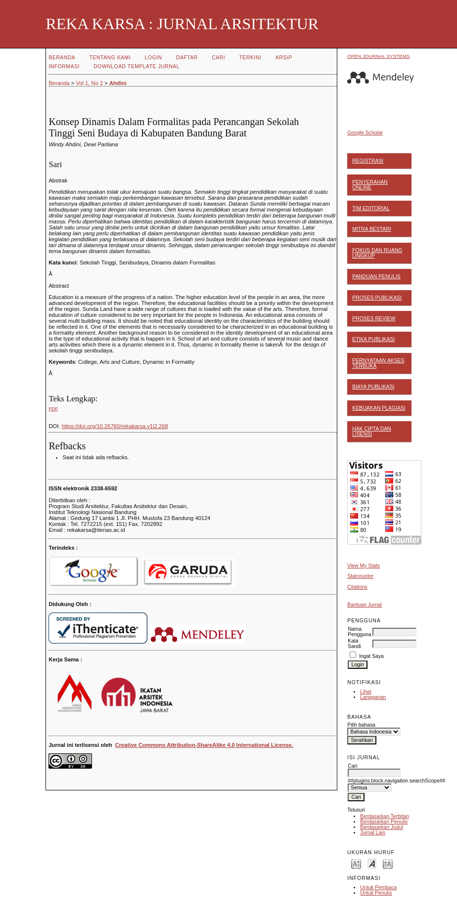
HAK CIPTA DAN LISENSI (371, 431)
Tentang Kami (110, 57)
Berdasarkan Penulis (384, 822)
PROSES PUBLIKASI (377, 298)
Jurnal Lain (372, 832)
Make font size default (372, 863)
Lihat (365, 692)
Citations (357, 587)
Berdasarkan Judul (381, 827)
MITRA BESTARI (371, 229)
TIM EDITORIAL (370, 208)
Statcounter (360, 576)
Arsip (283, 57)
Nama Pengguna (359, 631)
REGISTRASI (367, 161)
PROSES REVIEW (373, 318)
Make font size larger (388, 863)
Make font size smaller (356, 863)
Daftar (187, 57)
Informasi (63, 66)
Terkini (250, 57)
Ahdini (118, 83)
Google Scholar (365, 132)
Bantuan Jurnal (364, 605)
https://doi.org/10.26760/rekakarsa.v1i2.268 (115, 426)
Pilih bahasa (361, 725)
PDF (53, 408)
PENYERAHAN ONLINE (370, 184)
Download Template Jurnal (136, 66)
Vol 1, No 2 (89, 83)
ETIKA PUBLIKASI (373, 339)
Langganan (373, 697)
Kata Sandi (354, 643)
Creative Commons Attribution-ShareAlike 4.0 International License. (204, 745)
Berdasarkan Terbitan (384, 816)
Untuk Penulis (376, 893)
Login (153, 57)
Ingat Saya (371, 656)
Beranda (61, 57)
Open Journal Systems (378, 56)
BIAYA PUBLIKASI (373, 387)
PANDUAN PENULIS (376, 276)
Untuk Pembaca (378, 887)
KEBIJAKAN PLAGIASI (378, 408)
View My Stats (363, 565)
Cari (218, 57)
